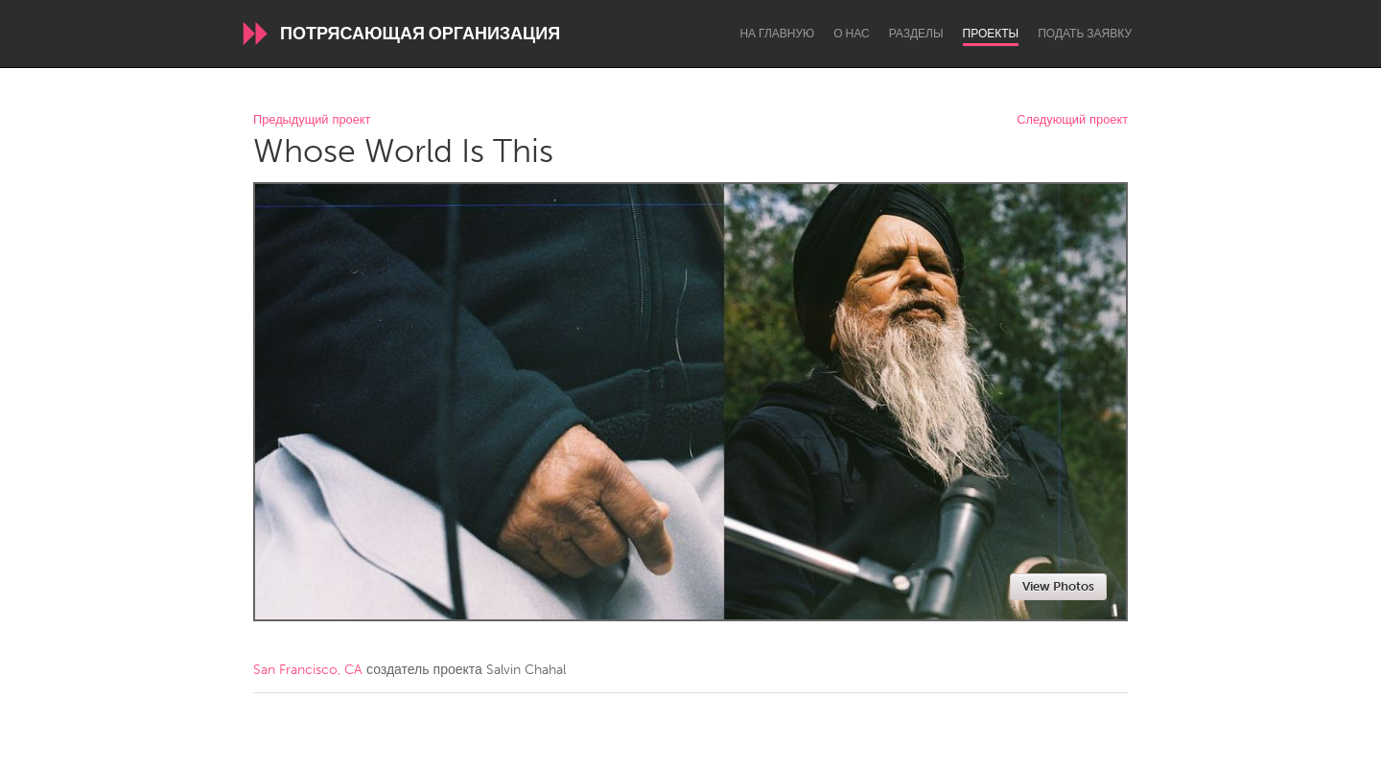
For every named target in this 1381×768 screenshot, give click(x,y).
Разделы (916, 33)
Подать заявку (1085, 33)
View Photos (1058, 586)
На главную (776, 33)
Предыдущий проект (311, 120)
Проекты (991, 33)
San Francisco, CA (308, 670)
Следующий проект (1072, 120)
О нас (851, 33)
